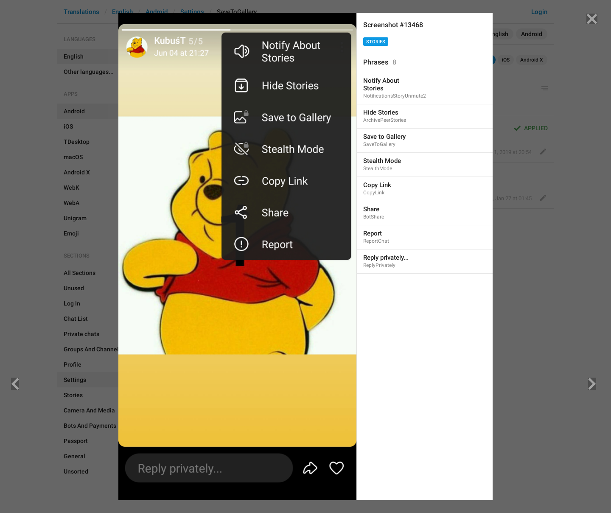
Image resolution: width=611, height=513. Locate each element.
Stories (375, 42)
